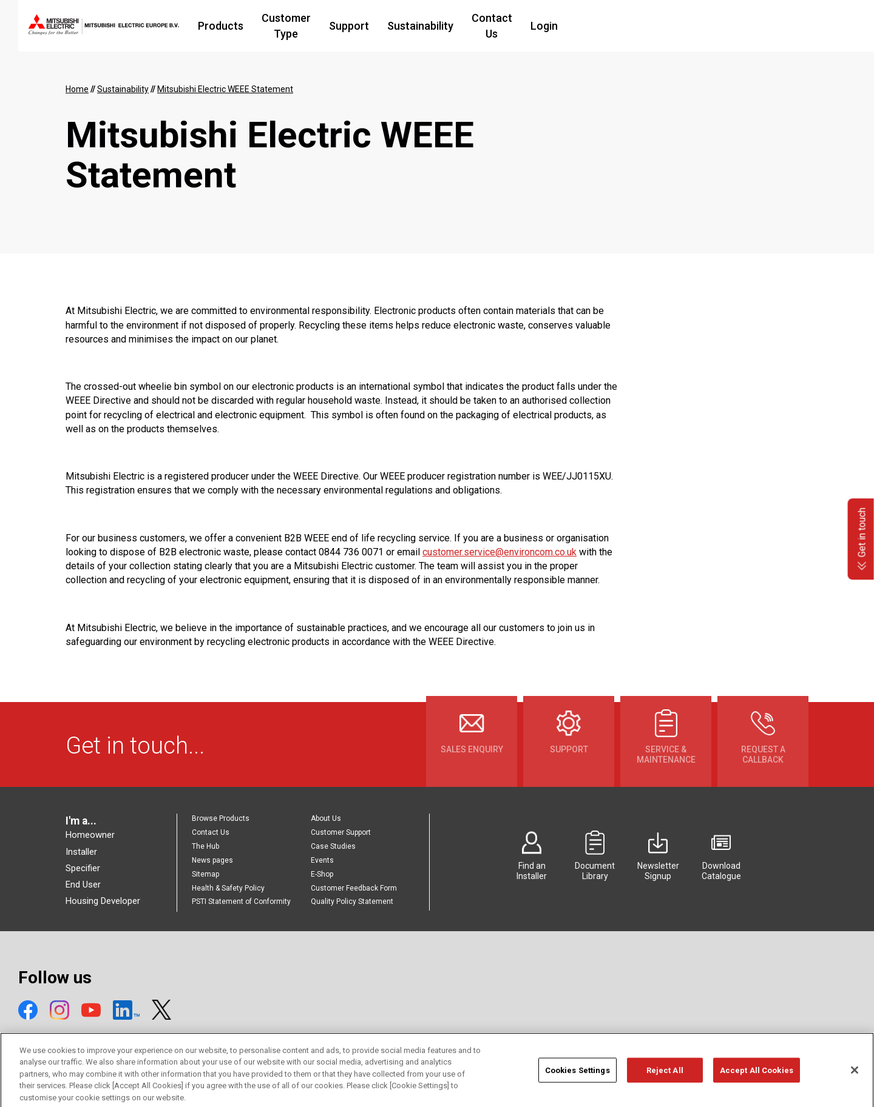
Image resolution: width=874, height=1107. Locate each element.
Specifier (83, 868)
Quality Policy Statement (352, 901)
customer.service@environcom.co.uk (499, 552)
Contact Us (591, 25)
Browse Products (220, 818)
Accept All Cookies (756, 1080)
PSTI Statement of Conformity (241, 901)
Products (286, 25)
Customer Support (341, 832)
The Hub (205, 846)
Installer (81, 851)
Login (651, 25)
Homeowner (90, 834)
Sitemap (205, 874)
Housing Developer (103, 900)
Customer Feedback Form (354, 888)
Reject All (664, 1080)
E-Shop (322, 874)
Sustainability (512, 25)
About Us (326, 818)
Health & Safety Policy (228, 888)
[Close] (854, 1079)
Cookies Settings (577, 1080)
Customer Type (365, 25)
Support (441, 25)
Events (322, 860)
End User (83, 884)
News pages (212, 860)
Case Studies (333, 846)
